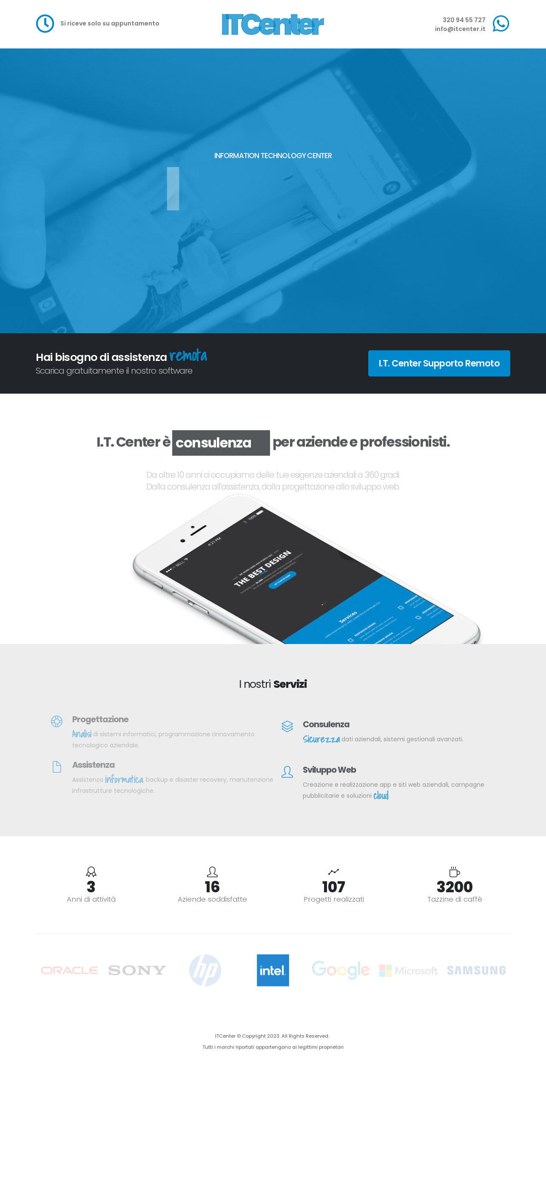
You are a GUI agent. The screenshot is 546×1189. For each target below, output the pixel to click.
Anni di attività (91, 899)
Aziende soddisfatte (212, 899)
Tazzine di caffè (454, 899)
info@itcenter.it (460, 29)
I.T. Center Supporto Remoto (439, 363)
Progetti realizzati (334, 899)
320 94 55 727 (464, 20)
